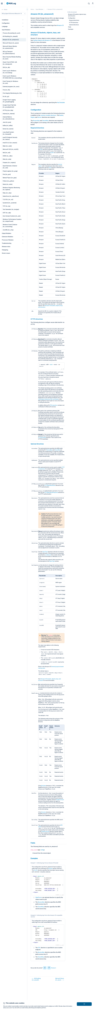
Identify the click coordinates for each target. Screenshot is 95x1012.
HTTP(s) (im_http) (8, 110)
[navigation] (23, 20)
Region (33, 117)
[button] (3, 3)
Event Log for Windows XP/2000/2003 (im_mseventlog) (12, 77)
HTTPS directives (73, 22)
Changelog (5, 250)
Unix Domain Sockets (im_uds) (11, 216)
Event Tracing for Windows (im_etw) (10, 82)
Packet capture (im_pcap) (10, 171)
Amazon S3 (60, 25)
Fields (69, 27)
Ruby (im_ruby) (7, 193)
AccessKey (36, 120)
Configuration (6, 23)
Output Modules (6, 233)
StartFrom (38, 897)
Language (5, 26)
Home (5, 9)
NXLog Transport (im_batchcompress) (9, 52)
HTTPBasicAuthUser (50, 485)
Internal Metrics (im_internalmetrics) (8, 118)
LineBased (48, 555)
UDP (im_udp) (7, 212)
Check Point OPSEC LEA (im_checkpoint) (10, 63)
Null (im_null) (6, 152)
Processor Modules (7, 240)
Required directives (74, 20)
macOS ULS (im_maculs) (10, 142)
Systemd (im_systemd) (9, 203)
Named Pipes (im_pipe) (10, 177)
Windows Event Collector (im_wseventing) (10, 225)
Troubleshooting (6, 243)
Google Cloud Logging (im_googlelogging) (9, 101)
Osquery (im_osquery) (9, 162)
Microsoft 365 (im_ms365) (10, 149)
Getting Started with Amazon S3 (42, 40)
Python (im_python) (8, 181)
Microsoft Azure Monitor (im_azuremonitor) (10, 47)
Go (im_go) (6, 96)
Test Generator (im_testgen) (11, 209)
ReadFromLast (60, 799)
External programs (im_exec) (11, 86)
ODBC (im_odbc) (7, 156)
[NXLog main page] (11, 3)
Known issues (6, 253)
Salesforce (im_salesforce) (11, 196)
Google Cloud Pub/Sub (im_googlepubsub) (9, 106)
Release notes (6, 246)
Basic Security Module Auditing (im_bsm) (12, 58)
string (42, 850)
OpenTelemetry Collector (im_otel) (10, 167)
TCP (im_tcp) (6, 206)
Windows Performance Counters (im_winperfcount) (12, 220)
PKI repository (53, 405)
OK (84, 1004)
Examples (70, 29)
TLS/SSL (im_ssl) (8, 199)
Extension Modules (7, 236)
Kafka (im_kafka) (7, 125)
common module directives (48, 115)
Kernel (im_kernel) (8, 129)
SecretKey (45, 120)
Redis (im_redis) (7, 184)
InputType (45, 551)
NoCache (43, 785)
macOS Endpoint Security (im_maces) (10, 138)
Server (39, 117)
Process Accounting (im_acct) (11, 33)
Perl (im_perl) (7, 174)
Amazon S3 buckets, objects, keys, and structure (77, 15)
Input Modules (6, 30)
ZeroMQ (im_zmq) (8, 230)
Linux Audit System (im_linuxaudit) (8, 133)
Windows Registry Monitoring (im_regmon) (11, 188)
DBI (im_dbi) (6, 67)
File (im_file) (6, 90)
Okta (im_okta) (7, 159)
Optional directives (74, 24)
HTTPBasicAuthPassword (51, 492)
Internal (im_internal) (9, 113)
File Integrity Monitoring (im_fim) (12, 93)
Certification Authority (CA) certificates (48, 399)
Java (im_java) (7, 122)
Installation (5, 20)
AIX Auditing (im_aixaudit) (10, 36)
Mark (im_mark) (7, 146)
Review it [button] (53, 968)
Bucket (61, 115)
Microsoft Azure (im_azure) (11, 43)
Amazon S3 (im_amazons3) (11, 39)
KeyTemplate (61, 102)
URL (41, 149)
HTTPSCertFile (42, 437)
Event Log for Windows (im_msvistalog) (9, 71)
